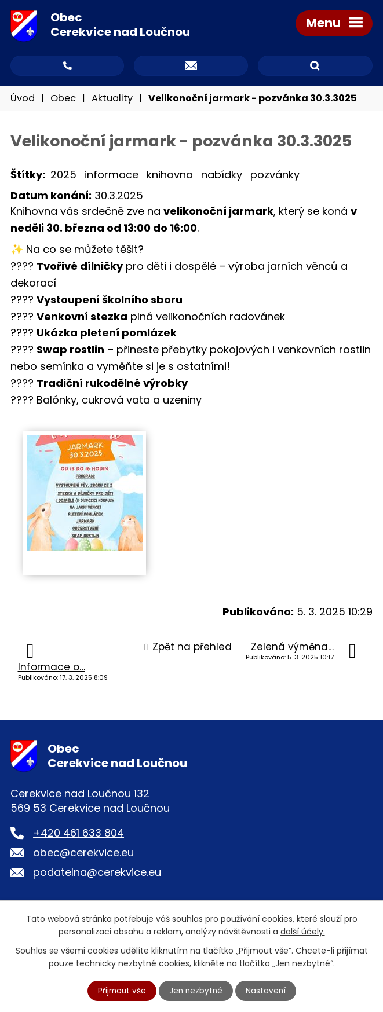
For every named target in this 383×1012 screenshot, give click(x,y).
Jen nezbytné (196, 990)
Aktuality (112, 100)
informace (111, 176)
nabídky (221, 176)
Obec (63, 100)
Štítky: (27, 176)
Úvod (22, 100)
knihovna (170, 176)
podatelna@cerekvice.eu (97, 874)
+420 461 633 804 (78, 834)
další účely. (302, 931)
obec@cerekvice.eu (83, 854)
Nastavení (267, 990)
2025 (63, 176)
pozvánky (275, 176)
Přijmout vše (120, 990)
